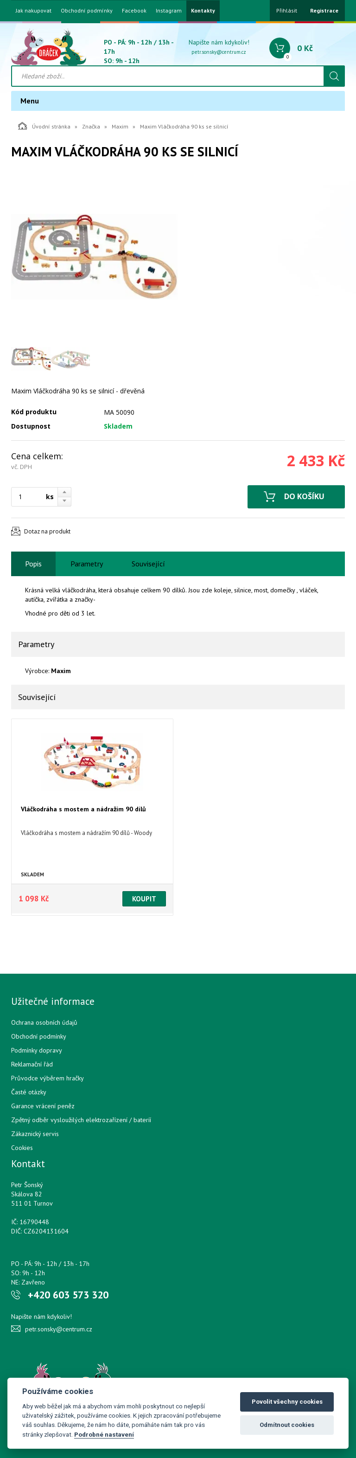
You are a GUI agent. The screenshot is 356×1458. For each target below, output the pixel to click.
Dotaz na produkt (47, 531)
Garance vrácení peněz (43, 1106)
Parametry (86, 563)
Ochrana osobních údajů (44, 1022)
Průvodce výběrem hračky (47, 1078)
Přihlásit (286, 10)
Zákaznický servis (35, 1134)
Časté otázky (28, 1092)
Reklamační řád (32, 1064)
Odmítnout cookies (287, 1424)
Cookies (22, 1147)
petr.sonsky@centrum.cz (218, 52)
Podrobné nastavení (104, 1434)
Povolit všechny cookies (287, 1401)
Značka (91, 126)
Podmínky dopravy (36, 1050)
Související (148, 563)
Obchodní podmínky (87, 10)
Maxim (120, 126)
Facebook (134, 10)
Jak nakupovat (33, 10)
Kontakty (203, 10)
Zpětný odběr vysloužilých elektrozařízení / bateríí (81, 1120)
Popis (33, 563)
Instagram (169, 10)
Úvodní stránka (44, 125)
